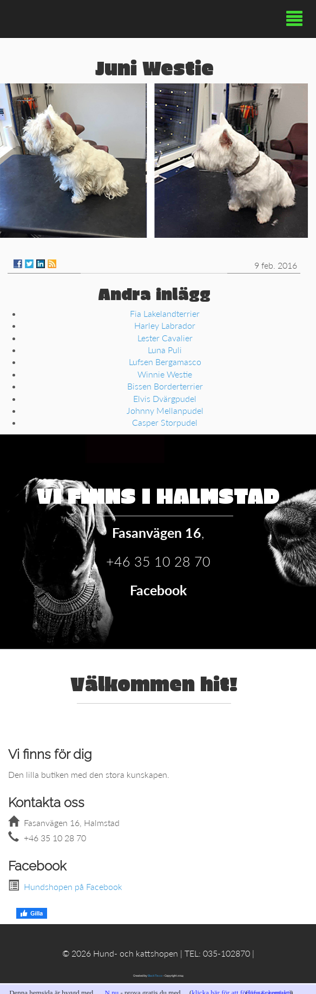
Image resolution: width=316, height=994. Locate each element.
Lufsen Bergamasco (165, 361)
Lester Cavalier (165, 338)
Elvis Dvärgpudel (164, 398)
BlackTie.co (155, 975)
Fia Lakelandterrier (165, 313)
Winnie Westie (164, 374)
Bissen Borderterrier (165, 386)
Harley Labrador (164, 325)
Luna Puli (165, 350)
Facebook (158, 590)
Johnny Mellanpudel (165, 410)
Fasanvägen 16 (156, 532)
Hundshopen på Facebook (73, 886)
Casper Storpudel (165, 422)
